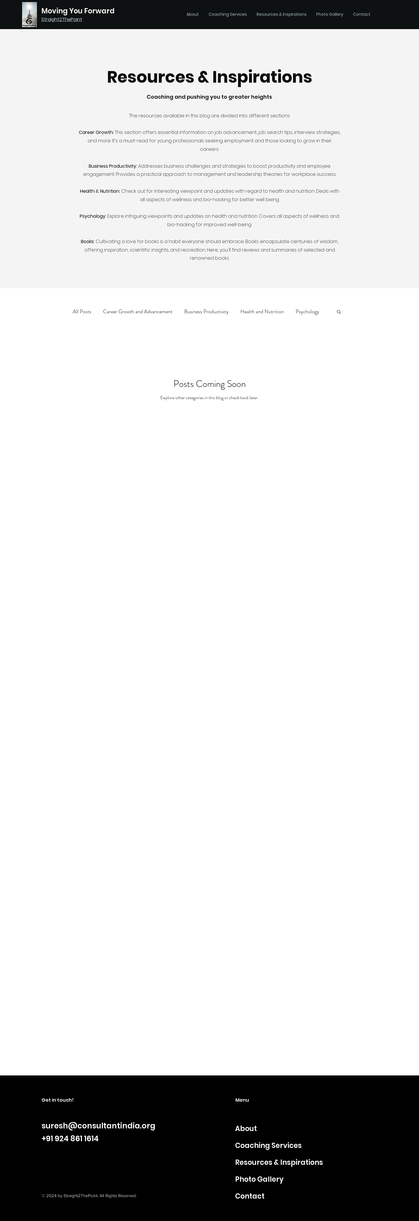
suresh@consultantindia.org (98, 1126)
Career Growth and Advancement (138, 311)
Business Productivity (206, 311)
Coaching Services (268, 1145)
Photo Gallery (259, 1179)
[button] (339, 312)
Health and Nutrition (262, 311)
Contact (249, 1196)
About (246, 1128)
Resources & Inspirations (279, 1162)
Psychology (307, 311)
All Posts (82, 311)
